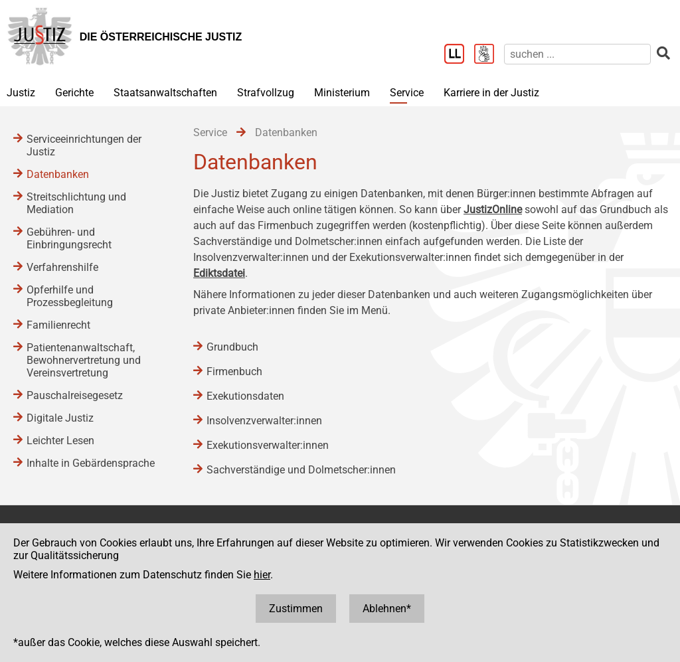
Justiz (21, 92)
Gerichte (74, 92)
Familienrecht (58, 325)
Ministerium (342, 92)
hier (262, 574)
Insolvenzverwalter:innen (264, 420)
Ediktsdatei (219, 273)
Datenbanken (58, 174)
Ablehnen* (387, 608)
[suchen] (577, 54)
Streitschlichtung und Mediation (76, 203)
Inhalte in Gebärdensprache (91, 463)
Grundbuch (232, 347)
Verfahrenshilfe (62, 267)
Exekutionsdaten (245, 396)
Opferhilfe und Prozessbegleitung (70, 296)
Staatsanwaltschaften (165, 92)
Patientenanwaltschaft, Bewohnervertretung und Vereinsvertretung (84, 360)
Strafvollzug (265, 92)
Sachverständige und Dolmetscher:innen (301, 469)
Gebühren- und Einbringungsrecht (69, 238)
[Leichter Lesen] (459, 55)
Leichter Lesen (60, 440)
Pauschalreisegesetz (75, 395)
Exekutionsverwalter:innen (268, 445)
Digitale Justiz (60, 418)
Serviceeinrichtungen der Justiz (84, 145)
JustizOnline (493, 209)
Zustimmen (296, 608)
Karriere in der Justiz (491, 92)
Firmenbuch (234, 371)
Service (407, 92)
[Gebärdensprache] (489, 55)
